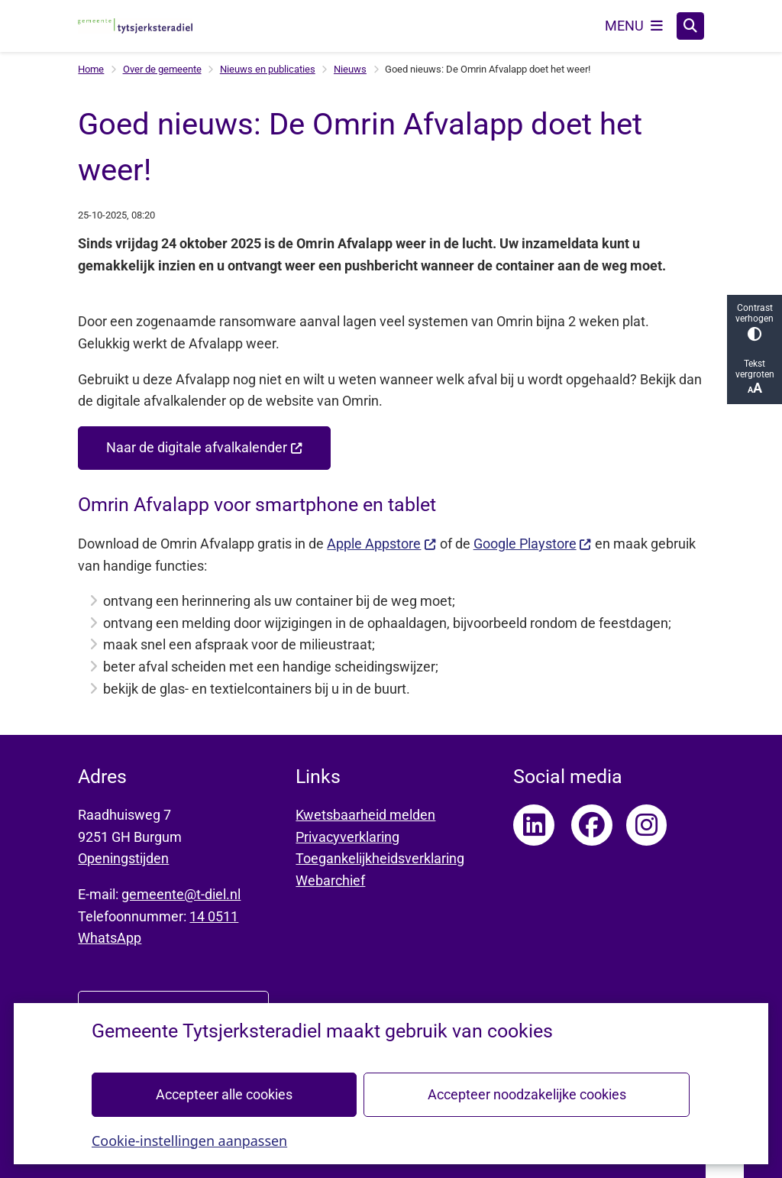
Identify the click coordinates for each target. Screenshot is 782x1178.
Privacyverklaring (347, 837)
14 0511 (213, 916)
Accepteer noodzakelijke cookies (527, 1094)
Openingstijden (123, 858)
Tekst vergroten (754, 377)
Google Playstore (532, 544)
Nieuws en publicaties (267, 69)
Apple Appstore (381, 544)
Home (91, 69)
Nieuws (350, 69)
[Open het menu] (634, 26)
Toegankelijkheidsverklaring (380, 858)
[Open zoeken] (690, 26)
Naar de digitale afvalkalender (204, 447)
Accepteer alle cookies (224, 1094)
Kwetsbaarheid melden (365, 815)
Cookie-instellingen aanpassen (189, 1140)
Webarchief (330, 880)
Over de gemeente (162, 69)
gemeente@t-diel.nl (181, 894)
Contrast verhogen (754, 322)
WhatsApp (109, 938)
